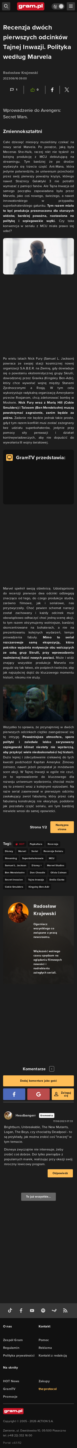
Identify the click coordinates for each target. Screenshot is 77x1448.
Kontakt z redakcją (53, 1355)
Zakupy (44, 1381)
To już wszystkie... (38, 1196)
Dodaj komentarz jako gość (38, 1081)
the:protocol (48, 1389)
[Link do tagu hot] (19, 844)
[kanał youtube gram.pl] (33, 1311)
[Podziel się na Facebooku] (52, 90)
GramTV (9, 1389)
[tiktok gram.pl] (11, 1311)
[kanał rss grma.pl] (66, 1311)
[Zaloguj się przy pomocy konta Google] (38, 1094)
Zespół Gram (13, 1340)
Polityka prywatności (18, 1355)
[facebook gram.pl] (22, 1311)
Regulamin (11, 1347)
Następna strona (62, 827)
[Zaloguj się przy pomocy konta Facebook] (14, 1094)
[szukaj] (6, 6)
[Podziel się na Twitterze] (66, 90)
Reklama (45, 1347)
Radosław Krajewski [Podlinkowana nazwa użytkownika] (20, 72)
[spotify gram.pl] (44, 1311)
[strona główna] (31, 6)
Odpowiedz (60, 1173)
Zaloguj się (66, 1094)
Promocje (10, 1396)
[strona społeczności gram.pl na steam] (55, 1311)
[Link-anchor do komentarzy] (13, 90)
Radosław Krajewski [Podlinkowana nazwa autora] (44, 909)
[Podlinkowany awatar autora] (18, 912)
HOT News (11, 1381)
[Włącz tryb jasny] (58, 6)
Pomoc (44, 1340)
